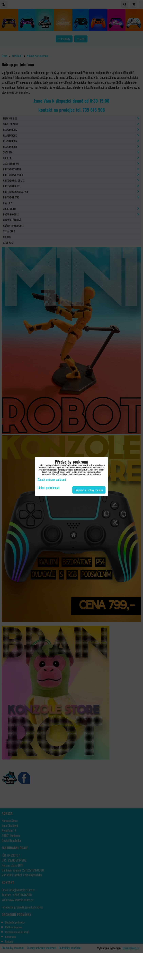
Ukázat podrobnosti (48, 487)
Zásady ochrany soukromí (52, 479)
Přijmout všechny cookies (89, 490)
